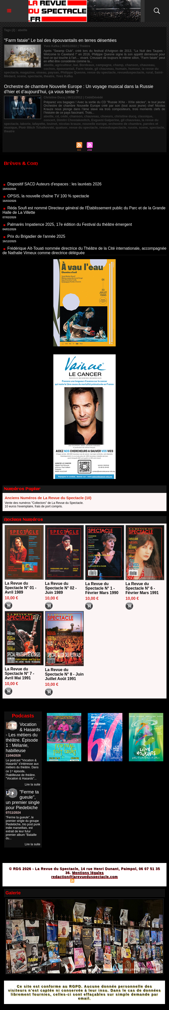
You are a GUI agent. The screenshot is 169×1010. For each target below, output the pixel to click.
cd (56, 115)
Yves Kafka (39, 75)
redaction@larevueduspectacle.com (84, 881)
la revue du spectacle (139, 68)
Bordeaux (84, 65)
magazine (11, 72)
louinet (34, 122)
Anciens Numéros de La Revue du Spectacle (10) (48, 492)
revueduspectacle (108, 72)
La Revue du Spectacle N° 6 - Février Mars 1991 (142, 582)
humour (117, 68)
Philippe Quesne (54, 72)
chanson (127, 65)
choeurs (103, 115)
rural (126, 72)
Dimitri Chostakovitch (59, 118)
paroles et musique (134, 122)
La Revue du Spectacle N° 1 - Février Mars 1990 (102, 582)
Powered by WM (106, 884)
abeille (48, 65)
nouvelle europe (74, 122)
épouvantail (52, 68)
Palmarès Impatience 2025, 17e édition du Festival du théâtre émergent (70, 222)
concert (153, 115)
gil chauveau (89, 68)
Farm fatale (70, 68)
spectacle (11, 75)
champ (114, 65)
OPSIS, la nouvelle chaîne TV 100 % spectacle (48, 193)
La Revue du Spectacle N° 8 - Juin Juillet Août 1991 (60, 671)
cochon (155, 65)
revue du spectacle (81, 72)
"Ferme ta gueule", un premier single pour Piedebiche (23, 803)
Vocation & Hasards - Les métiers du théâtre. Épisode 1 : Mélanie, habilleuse (22, 739)
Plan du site (59, 884)
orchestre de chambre (103, 122)
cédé (63, 115)
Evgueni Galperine (89, 118)
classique (140, 115)
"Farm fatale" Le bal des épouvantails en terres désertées (61, 40)
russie (95, 125)
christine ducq (121, 115)
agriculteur (62, 65)
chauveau (142, 65)
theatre (24, 75)
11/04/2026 (13, 759)
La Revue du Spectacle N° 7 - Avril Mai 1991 (20, 667)
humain (104, 68)
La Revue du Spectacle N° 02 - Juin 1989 (61, 582)
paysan (35, 72)
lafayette (21, 122)
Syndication (83, 884)
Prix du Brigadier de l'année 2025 (36, 234)
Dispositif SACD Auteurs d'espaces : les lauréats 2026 (55, 181)
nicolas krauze (51, 122)
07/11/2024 (13, 816)
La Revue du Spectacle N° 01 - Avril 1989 (21, 582)
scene (156, 72)
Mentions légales (88, 877)
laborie (9, 122)
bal (74, 65)
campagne (100, 65)
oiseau (24, 72)
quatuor (27, 125)
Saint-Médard (140, 72)
